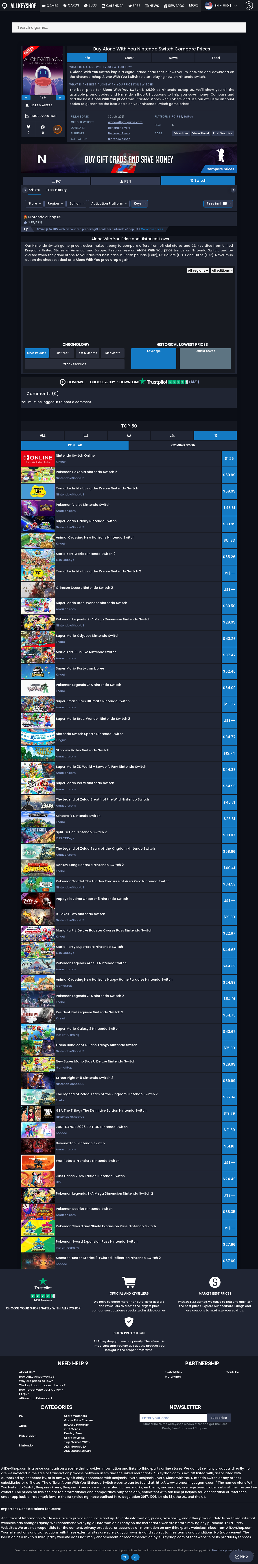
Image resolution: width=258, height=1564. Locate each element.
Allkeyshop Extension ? (35, 1403)
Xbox (22, 1431)
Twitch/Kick (173, 1377)
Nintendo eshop (119, 139)
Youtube (232, 1377)
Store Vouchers (75, 1421)
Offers (31, 190)
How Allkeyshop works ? (37, 1381)
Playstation (27, 1441)
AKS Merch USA (75, 1451)
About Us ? (27, 1377)
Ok (125, 1557)
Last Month (112, 358)
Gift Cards (72, 1434)
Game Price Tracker (78, 1425)
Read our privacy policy (227, 1550)
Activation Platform (107, 203)
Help (241, 1556)
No (135, 1557)
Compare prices (152, 234)
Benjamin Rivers (119, 128)
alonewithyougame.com (125, 122)
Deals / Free (73, 1438)
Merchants (173, 1381)
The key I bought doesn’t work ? (42, 1390)
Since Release (36, 358)
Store (32, 203)
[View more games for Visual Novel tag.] (201, 135)
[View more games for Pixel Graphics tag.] (223, 135)
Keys (138, 203)
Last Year (62, 358)
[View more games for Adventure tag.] (181, 135)
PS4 (179, 116)
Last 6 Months (87, 358)
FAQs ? (24, 1399)
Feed (216, 58)
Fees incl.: (217, 203)
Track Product (74, 369)
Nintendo (26, 1450)
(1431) (169, 387)
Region (53, 203)
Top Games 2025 (77, 1447)
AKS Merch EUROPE (78, 1456)
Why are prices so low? (36, 1386)
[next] (60, 97)
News (173, 58)
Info (87, 58)
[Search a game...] (129, 27)
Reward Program (76, 1430)
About (130, 58)
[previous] (26, 97)
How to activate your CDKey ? (41, 1395)
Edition (75, 203)
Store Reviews (74, 1443)
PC (174, 116)
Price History (53, 190)
